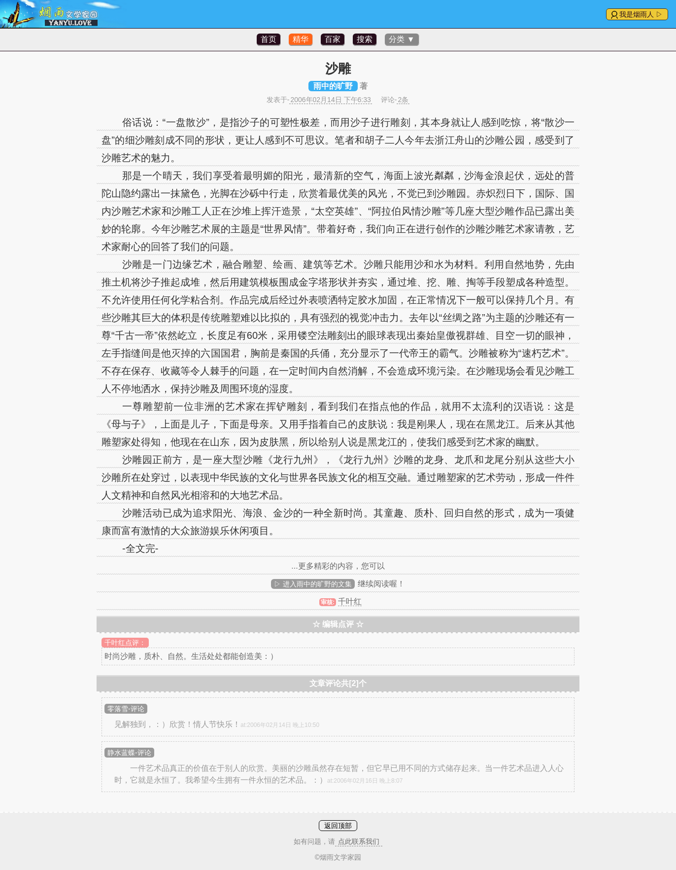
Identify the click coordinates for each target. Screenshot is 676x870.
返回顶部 (338, 826)
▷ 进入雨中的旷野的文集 (313, 584)
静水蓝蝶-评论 (129, 753)
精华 (300, 39)
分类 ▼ (401, 39)
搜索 (364, 39)
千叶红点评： (125, 643)
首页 (268, 39)
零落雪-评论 (125, 709)
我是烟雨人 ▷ (641, 14)
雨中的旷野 (333, 86)
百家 (332, 39)
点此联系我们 (358, 841)
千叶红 (350, 601)
